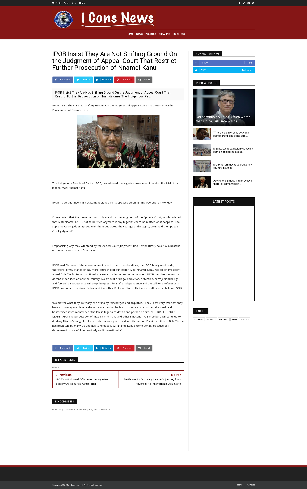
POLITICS (150, 34)
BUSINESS (179, 34)
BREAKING (165, 34)
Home (82, 3)
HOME (130, 34)
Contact (251, 485)
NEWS (139, 34)
